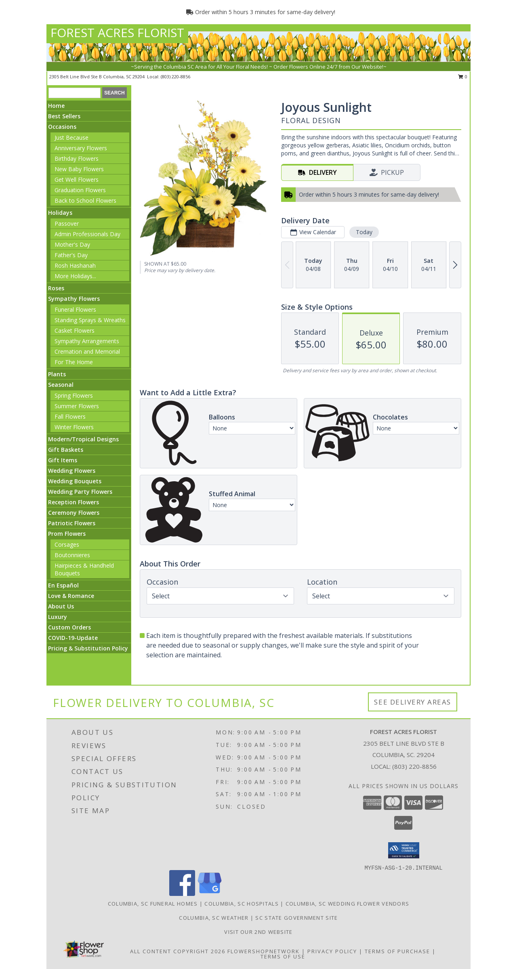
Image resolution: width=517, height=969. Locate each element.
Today (364, 232)
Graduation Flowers (80, 190)
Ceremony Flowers (73, 512)
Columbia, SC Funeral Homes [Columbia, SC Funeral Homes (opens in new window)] (153, 903)
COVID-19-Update (73, 638)
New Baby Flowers (79, 169)
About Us (61, 606)
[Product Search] (74, 93)
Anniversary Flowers (81, 148)
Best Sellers (64, 116)
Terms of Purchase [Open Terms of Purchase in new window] (397, 951)
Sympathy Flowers (74, 298)
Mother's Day (72, 244)
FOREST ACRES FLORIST (117, 32)
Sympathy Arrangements (87, 341)
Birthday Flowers (77, 158)
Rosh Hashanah (75, 265)
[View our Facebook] (182, 894)
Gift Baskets (65, 449)
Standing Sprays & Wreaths (90, 320)
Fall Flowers (70, 416)
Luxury (57, 617)
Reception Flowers (73, 502)
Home (56, 105)
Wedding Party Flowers (80, 491)
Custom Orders (69, 627)
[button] (403, 850)
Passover (67, 223)
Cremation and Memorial (87, 351)
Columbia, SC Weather (213, 917)
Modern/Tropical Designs (83, 439)
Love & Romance (71, 596)
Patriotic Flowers (71, 523)
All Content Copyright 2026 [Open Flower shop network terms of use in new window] (177, 951)
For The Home (74, 362)
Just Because (71, 137)
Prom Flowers (67, 533)
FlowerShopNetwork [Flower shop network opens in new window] (263, 951)
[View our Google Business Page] (210, 894)
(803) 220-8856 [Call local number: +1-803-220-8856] (175, 76)
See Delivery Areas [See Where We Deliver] (412, 702)
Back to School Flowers (85, 200)
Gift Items (62, 460)
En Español (63, 585)
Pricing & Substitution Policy (88, 648)
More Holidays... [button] (75, 276)
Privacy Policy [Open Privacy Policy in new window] (332, 951)
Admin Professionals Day (87, 234)
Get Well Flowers (77, 179)
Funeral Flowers (75, 309)
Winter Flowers (74, 427)
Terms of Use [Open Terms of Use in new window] (283, 956)
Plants (57, 374)
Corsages (67, 544)
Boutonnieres (72, 555)
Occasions (62, 126)
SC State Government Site (296, 917)
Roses (56, 288)
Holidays (60, 212)
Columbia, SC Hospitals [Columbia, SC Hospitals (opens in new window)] (241, 903)
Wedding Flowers (71, 470)
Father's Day (71, 255)
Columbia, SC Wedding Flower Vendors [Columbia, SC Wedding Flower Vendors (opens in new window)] (348, 903)
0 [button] (463, 76)
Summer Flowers (77, 406)
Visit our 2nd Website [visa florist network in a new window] (258, 931)
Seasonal (61, 384)
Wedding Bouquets (74, 481)
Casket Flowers (75, 330)
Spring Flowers (74, 395)
